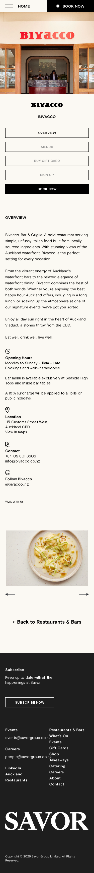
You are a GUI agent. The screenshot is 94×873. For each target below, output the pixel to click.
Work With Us (14, 502)
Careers (56, 772)
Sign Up (47, 175)
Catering (57, 766)
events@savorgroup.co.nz (28, 737)
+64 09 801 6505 (20, 456)
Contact (56, 784)
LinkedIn (13, 768)
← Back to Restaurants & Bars (47, 622)
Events (55, 742)
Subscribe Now (29, 703)
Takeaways (59, 760)
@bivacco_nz (17, 484)
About (55, 778)
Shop (54, 754)
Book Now (70, 6)
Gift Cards (59, 748)
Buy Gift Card (47, 161)
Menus (47, 147)
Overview (47, 133)
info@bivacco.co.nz (22, 461)
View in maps (16, 432)
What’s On (58, 736)
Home (24, 6)
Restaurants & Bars (66, 730)
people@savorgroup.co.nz (28, 757)
